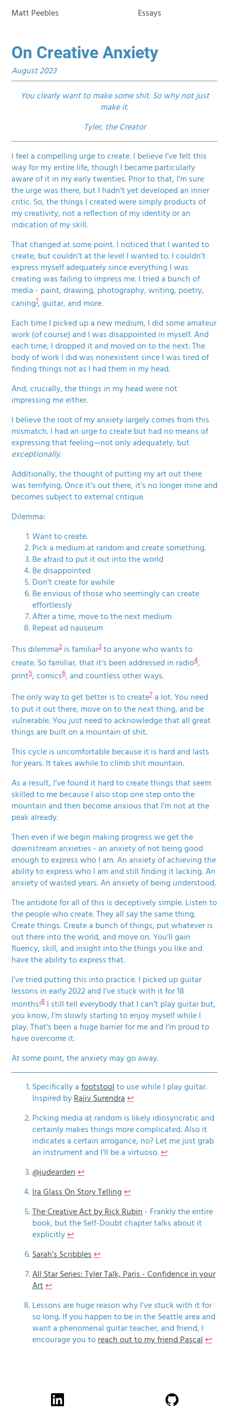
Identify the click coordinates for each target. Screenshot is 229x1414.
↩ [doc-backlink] (130, 1098)
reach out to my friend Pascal (150, 1339)
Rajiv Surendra (99, 1098)
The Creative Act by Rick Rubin (87, 1211)
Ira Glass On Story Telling (77, 1192)
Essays (149, 13)
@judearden (53, 1172)
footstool (98, 1086)
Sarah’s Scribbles (62, 1254)
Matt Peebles (35, 13)
